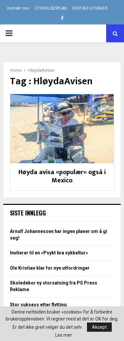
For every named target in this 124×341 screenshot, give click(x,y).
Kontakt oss (18, 8)
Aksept (99, 327)
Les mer (63, 335)
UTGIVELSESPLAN (51, 8)
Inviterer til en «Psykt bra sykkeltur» (49, 252)
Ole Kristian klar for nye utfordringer (50, 268)
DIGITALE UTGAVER (89, 8)
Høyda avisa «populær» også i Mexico (62, 176)
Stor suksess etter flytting (38, 304)
